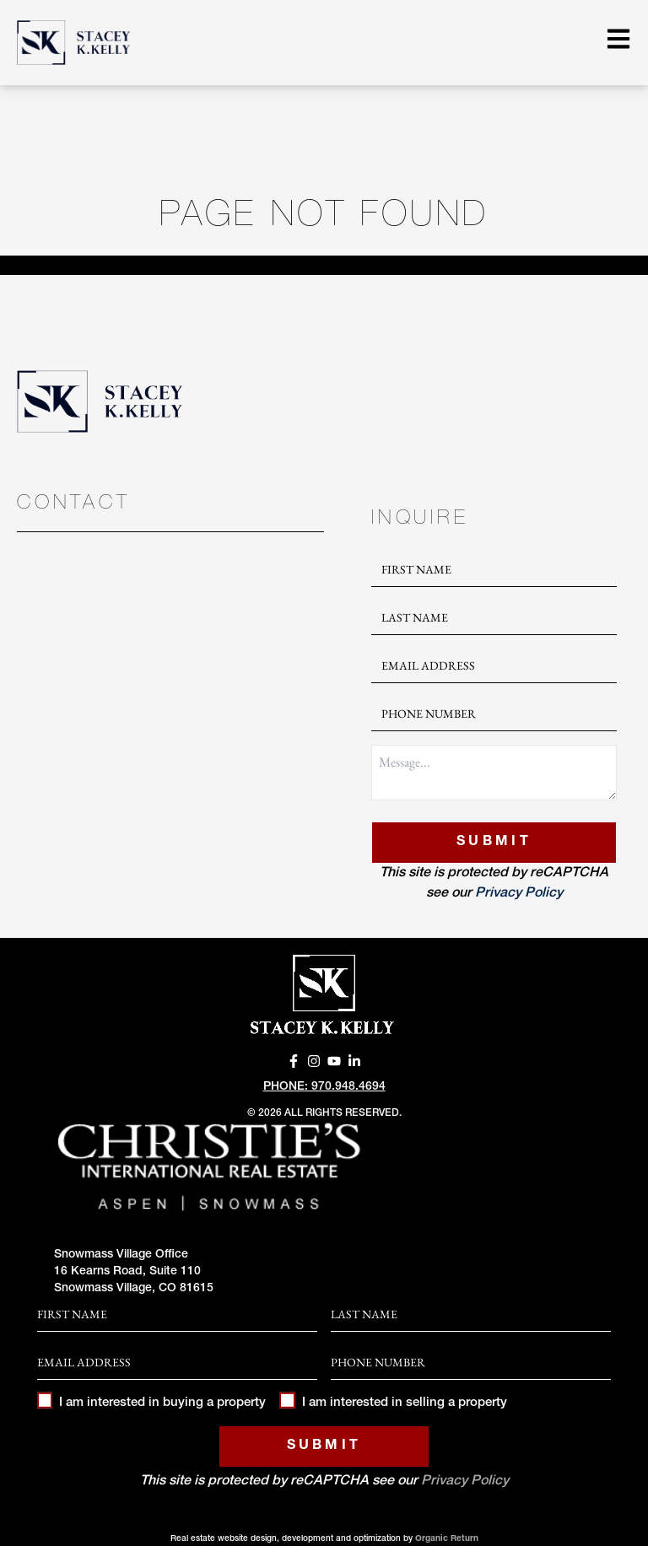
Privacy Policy (519, 894)
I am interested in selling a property (392, 1403)
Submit (494, 842)
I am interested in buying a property (151, 1403)
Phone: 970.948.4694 (324, 1087)
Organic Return (446, 1539)
